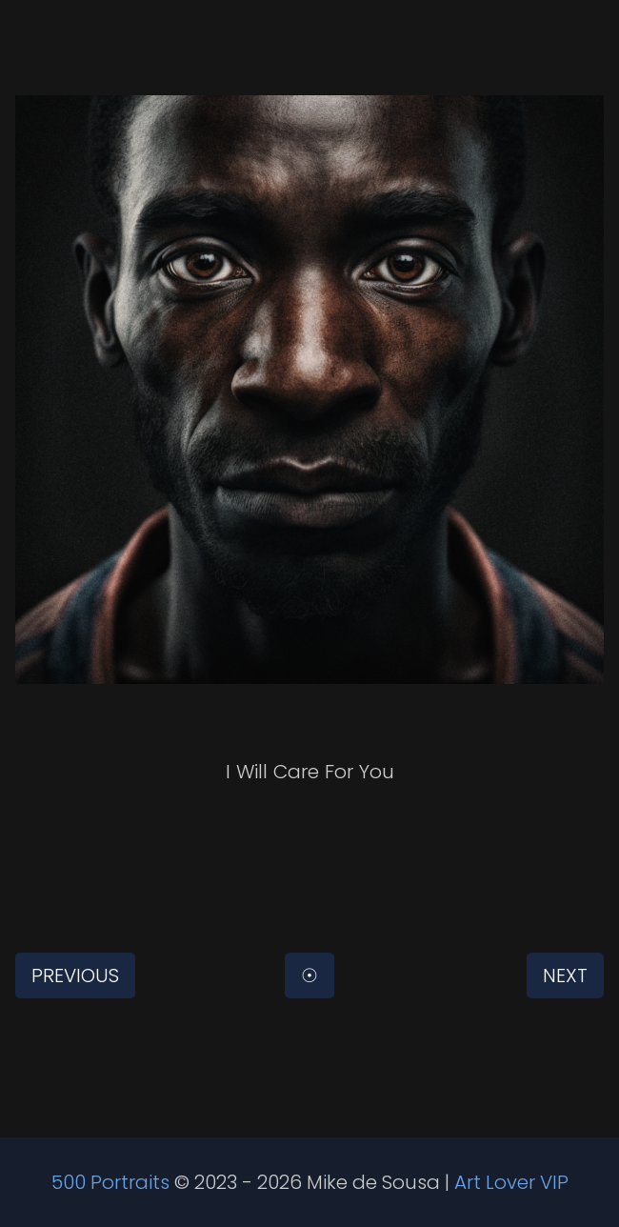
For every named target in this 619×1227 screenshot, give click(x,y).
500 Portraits (110, 1182)
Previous (75, 975)
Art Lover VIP (511, 1182)
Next (565, 975)
